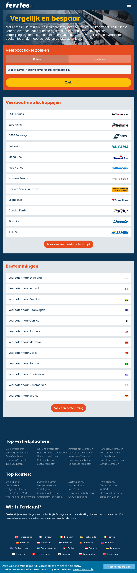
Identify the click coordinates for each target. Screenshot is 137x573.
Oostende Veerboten (48, 448)
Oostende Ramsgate (111, 493)
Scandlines (15, 199)
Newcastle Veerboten (79, 456)
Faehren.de (90, 537)
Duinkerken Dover (46, 481)
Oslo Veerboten (45, 460)
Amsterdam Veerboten (80, 448)
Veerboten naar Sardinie (24, 331)
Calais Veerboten (15, 448)
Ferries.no (46, 542)
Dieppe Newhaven (47, 485)
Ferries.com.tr (43, 554)
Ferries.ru (109, 542)
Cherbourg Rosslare (48, 493)
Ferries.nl (67, 542)
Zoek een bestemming (68, 408)
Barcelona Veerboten (17, 460)
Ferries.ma (112, 554)
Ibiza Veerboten (14, 463)
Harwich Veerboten (47, 456)
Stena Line (15, 157)
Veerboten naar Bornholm (25, 363)
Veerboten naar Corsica (24, 320)
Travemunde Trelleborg (81, 493)
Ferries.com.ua (48, 548)
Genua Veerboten (109, 463)
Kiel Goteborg (13, 485)
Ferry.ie (111, 537)
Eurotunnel (15, 124)
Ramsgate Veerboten (80, 463)
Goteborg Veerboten (79, 460)
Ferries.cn (88, 542)
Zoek (68, 82)
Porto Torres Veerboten (112, 460)
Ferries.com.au (21, 548)
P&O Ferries (16, 114)
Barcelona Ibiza (108, 485)
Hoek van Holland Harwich (20, 496)
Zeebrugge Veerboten (17, 452)
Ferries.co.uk (25, 537)
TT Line (13, 232)
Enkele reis (99, 59)
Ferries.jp (66, 554)
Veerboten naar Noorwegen (27, 310)
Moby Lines (16, 167)
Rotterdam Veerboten (111, 448)
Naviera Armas (18, 178)
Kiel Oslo (104, 489)
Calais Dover (12, 481)
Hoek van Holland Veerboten (52, 452)
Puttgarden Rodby (16, 489)
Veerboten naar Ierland (24, 288)
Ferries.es (24, 542)
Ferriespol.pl (89, 554)
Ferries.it (68, 537)
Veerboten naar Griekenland (27, 374)
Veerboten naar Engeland (25, 277)
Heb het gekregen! (119, 566)
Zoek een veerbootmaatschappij (68, 244)
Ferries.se (115, 548)
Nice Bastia (74, 489)
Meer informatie (83, 569)
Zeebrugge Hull (76, 481)
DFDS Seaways (18, 135)
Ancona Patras (76, 485)
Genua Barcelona (78, 496)
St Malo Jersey (44, 489)
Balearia (14, 146)
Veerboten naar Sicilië (23, 352)
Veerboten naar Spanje (23, 395)
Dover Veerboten (15, 456)
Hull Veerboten (108, 456)
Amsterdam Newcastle (49, 496)
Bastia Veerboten (46, 463)
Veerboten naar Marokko (25, 342)
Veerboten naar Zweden (24, 299)
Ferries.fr (48, 537)
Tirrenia (14, 221)
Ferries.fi (20, 554)
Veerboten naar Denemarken (27, 385)
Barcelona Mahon (109, 496)
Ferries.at (93, 548)
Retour (37, 59)
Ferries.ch (72, 548)
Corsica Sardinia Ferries (24, 189)
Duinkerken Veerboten (80, 452)
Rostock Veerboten (110, 452)
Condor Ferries (18, 210)
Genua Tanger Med (16, 493)
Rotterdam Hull (108, 481)
